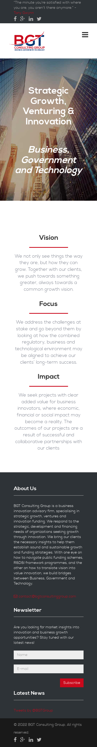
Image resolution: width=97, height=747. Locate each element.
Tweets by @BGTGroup (33, 710)
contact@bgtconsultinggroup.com (45, 596)
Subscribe (71, 683)
